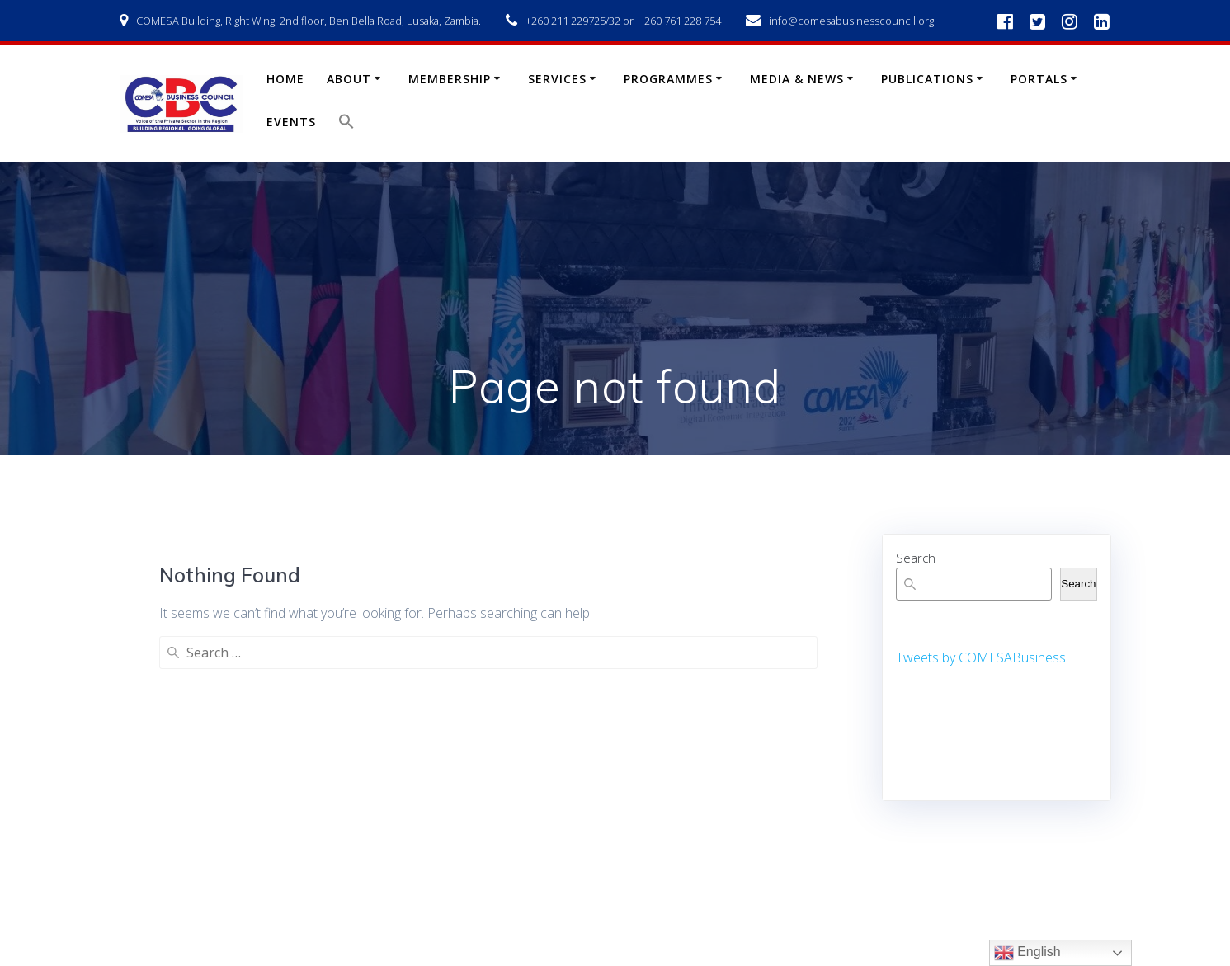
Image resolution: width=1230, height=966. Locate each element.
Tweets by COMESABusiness (981, 657)
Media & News (797, 79)
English (1027, 953)
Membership (449, 79)
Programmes (668, 79)
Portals (1039, 79)
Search (915, 557)
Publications (927, 79)
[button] (346, 125)
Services (557, 79)
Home (285, 79)
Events (291, 122)
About (349, 79)
